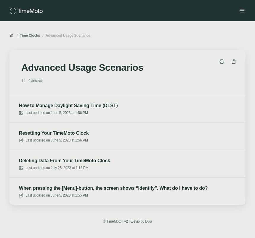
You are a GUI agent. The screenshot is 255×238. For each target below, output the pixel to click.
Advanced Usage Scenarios (68, 35)
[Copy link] (233, 61)
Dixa (148, 221)
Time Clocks (30, 35)
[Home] (26, 11)
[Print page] (222, 61)
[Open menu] (242, 10)
